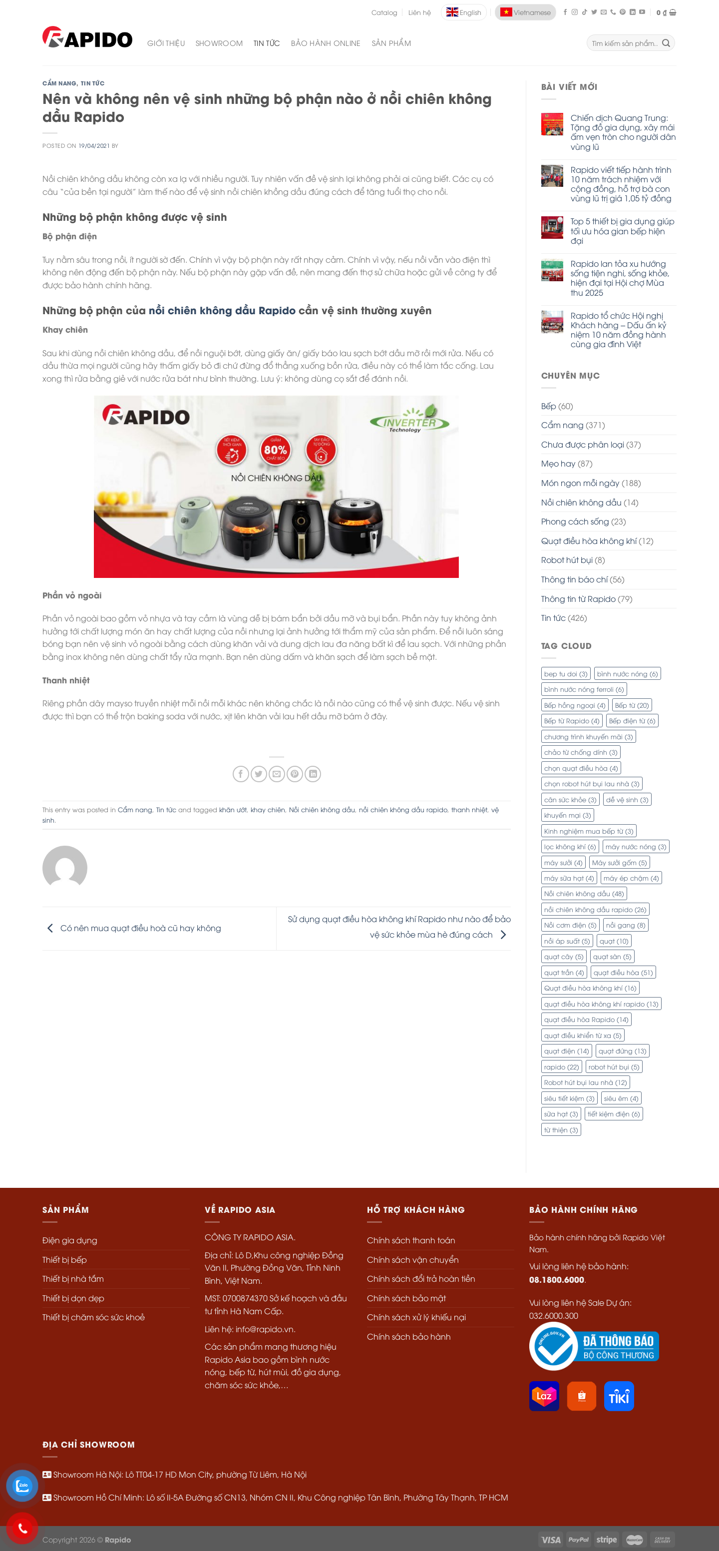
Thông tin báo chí (574, 578)
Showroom (219, 42)
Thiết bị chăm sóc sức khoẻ (93, 1316)
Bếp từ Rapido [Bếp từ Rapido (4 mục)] (572, 720)
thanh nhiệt (469, 809)
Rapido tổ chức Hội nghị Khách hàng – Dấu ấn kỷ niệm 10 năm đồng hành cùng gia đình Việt (619, 330)
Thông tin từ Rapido (578, 598)
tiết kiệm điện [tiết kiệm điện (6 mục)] (614, 1113)
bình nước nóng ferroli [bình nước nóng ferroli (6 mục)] (584, 688)
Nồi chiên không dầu (581, 502)
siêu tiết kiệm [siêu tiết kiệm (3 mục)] (569, 1097)
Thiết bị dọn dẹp (73, 1297)
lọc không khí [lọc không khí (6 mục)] (570, 846)
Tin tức (93, 83)
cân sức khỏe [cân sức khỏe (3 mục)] (570, 799)
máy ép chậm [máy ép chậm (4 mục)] (631, 877)
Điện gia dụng (69, 1239)
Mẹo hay (558, 463)
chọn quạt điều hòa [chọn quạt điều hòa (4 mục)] (581, 767)
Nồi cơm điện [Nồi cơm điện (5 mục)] (570, 924)
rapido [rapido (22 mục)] (561, 1066)
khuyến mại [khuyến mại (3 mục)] (567, 814)
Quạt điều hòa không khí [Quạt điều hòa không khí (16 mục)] (590, 987)
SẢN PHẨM (391, 42)
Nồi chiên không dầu (322, 809)
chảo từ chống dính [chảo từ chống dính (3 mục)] (581, 751)
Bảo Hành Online (325, 42)
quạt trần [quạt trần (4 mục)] (564, 972)
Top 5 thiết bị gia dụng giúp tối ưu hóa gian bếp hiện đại (623, 230)
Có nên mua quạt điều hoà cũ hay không (131, 927)
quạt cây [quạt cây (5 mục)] (564, 956)
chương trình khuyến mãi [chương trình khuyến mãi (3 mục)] (588, 736)
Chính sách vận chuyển (413, 1259)
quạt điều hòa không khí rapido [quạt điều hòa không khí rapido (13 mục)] (601, 1003)
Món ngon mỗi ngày (580, 482)
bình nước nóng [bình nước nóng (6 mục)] (627, 673)
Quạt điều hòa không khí (589, 540)
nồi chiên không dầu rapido (403, 809)
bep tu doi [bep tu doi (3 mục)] (566, 673)
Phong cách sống (575, 521)
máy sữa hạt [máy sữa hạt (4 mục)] (569, 877)
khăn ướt (233, 809)
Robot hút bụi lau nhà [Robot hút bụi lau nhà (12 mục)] (585, 1081)
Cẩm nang (59, 83)
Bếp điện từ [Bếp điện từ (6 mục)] (632, 720)
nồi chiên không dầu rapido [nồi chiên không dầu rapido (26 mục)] (595, 909)
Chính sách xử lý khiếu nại (416, 1316)
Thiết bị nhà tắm (73, 1278)
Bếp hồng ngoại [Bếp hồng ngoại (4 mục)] (575, 704)
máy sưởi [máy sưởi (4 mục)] (563, 862)
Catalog (384, 11)
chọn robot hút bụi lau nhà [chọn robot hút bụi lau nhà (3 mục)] (592, 783)
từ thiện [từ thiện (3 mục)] (561, 1129)
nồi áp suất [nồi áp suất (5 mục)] (567, 940)
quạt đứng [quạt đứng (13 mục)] (623, 1050)
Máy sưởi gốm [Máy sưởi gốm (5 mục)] (619, 862)
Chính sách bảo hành (409, 1336)
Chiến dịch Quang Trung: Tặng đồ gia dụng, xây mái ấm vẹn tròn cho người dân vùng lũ (623, 132)
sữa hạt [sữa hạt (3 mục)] (561, 1113)
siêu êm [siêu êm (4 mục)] (621, 1097)
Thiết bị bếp (64, 1259)
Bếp (548, 405)
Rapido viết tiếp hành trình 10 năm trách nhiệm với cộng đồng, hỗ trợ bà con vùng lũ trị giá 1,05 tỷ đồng (621, 184)
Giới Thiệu (166, 42)
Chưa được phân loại (582, 444)
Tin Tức (267, 42)
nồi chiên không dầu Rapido (222, 309)
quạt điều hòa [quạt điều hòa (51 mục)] (623, 972)
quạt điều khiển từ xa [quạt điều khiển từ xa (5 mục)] (583, 1035)
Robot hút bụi (567, 559)
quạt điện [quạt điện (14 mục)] (566, 1050)
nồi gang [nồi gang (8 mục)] (626, 924)
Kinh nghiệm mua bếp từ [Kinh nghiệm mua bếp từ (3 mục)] (589, 830)
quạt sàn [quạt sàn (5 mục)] (612, 956)
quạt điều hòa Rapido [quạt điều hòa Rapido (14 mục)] (586, 1019)
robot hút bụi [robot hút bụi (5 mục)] (614, 1066)
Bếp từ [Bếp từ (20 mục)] (632, 704)
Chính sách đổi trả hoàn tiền (421, 1278)
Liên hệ (419, 11)
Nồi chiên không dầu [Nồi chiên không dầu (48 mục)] (584, 893)
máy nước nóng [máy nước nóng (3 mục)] (636, 846)
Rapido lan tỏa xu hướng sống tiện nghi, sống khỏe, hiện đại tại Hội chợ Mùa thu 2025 (620, 278)
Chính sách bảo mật (406, 1297)
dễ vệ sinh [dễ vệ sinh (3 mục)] (627, 799)
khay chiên (268, 809)
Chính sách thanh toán (411, 1239)
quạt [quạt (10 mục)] (614, 940)
